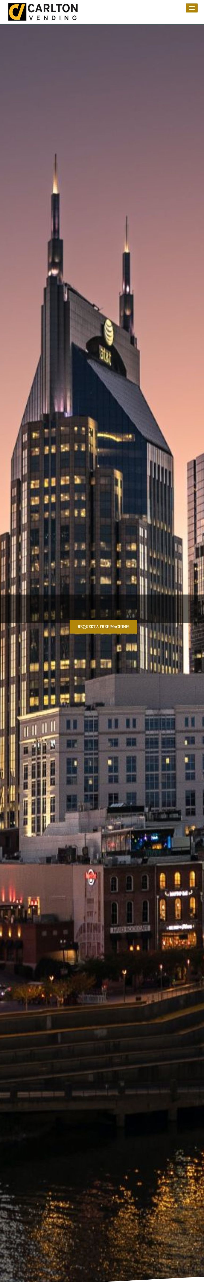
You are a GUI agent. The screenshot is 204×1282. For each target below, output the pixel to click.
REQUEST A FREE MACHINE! (103, 626)
